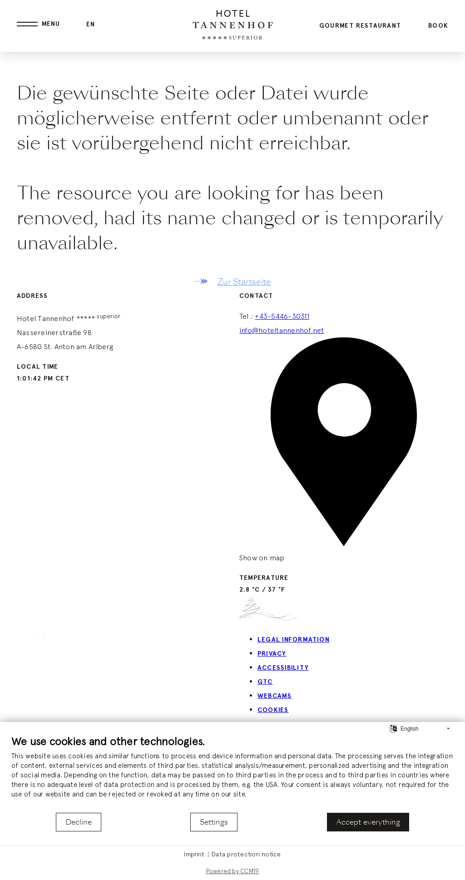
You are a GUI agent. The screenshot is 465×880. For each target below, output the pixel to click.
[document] (232, 773)
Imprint (194, 854)
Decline (78, 822)
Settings (214, 822)
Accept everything (368, 822)
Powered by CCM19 (232, 871)
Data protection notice (246, 854)
